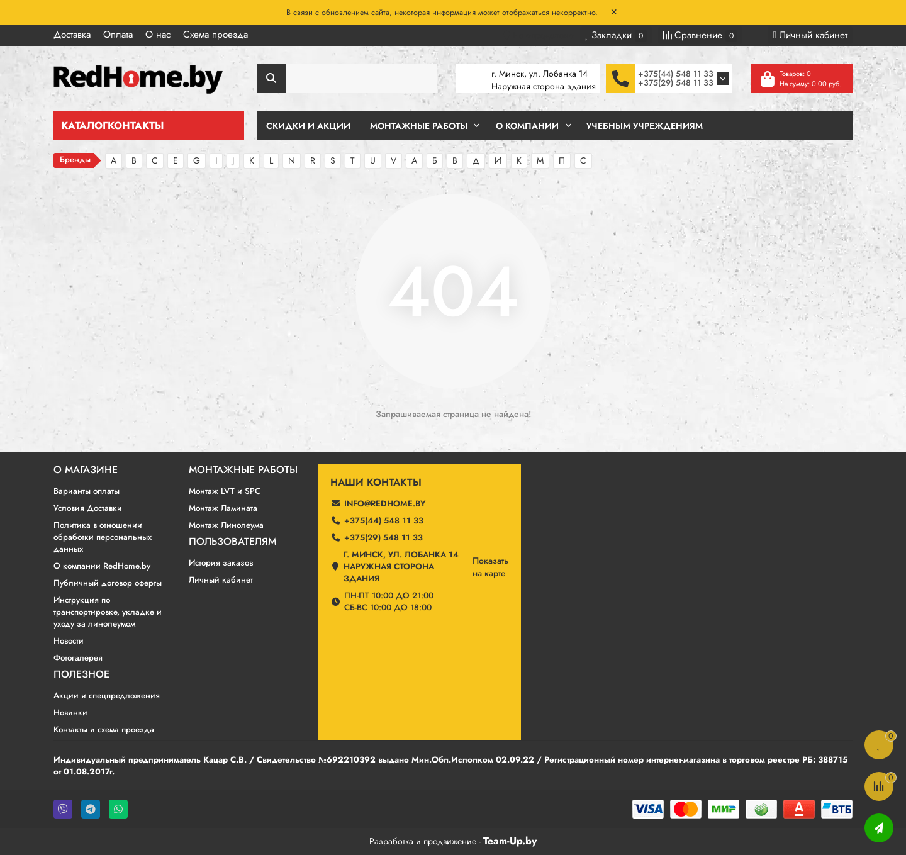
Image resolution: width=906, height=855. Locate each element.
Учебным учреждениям (644, 126)
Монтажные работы (243, 470)
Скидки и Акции (308, 126)
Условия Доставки (87, 508)
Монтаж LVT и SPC (224, 491)
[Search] (347, 78)
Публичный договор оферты (107, 583)
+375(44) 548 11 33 (675, 74)
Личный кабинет (221, 580)
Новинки (70, 712)
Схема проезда (215, 35)
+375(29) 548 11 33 (675, 83)
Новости (68, 641)
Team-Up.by (510, 841)
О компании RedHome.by (101, 566)
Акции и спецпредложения (106, 695)
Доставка (72, 35)
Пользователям (232, 541)
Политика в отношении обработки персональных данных (102, 537)
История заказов (221, 563)
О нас (158, 35)
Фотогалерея (78, 658)
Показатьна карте (490, 566)
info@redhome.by (384, 504)
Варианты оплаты (86, 491)
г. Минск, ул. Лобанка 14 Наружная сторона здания (401, 566)
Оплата (118, 35)
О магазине (85, 470)
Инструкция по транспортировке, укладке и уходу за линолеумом (107, 612)
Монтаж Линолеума (226, 525)
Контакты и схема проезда (103, 729)
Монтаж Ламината (223, 508)
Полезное (81, 674)
